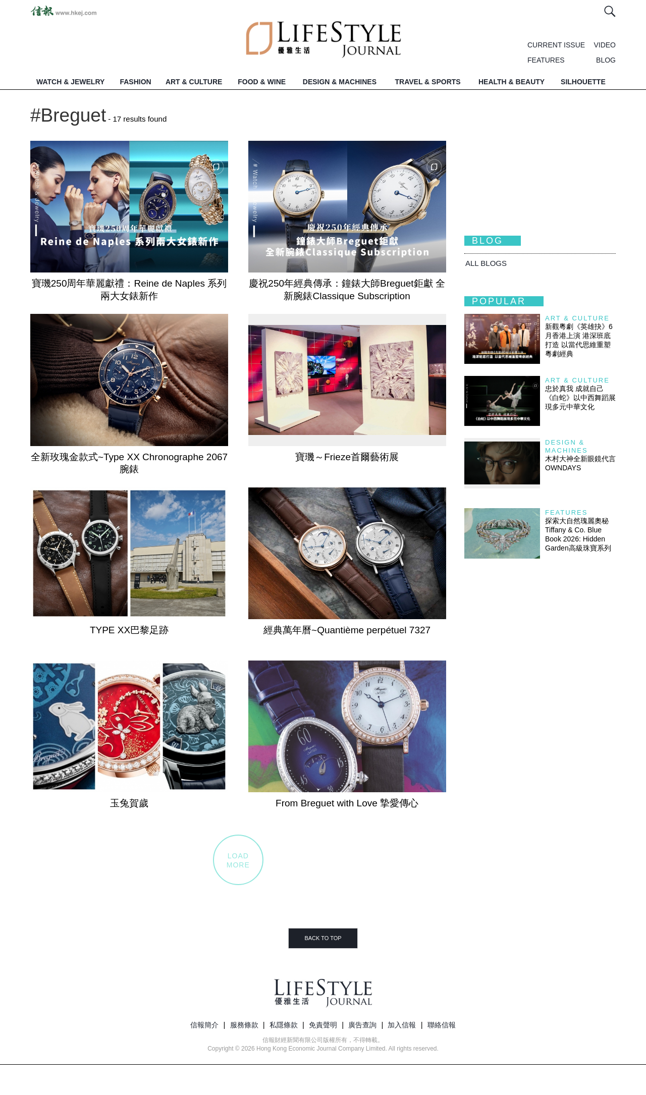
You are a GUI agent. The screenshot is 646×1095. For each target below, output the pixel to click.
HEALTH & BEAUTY (511, 82)
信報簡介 (204, 1025)
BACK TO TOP (322, 938)
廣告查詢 (362, 1025)
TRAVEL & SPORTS (428, 82)
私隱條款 (284, 1025)
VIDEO (605, 45)
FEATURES (546, 60)
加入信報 (402, 1025)
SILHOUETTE (583, 82)
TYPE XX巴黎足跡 (129, 630)
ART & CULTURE (194, 82)
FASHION (135, 82)
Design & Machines (566, 446)
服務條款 (244, 1025)
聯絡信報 (441, 1025)
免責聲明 (323, 1025)
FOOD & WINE (262, 82)
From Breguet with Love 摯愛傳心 (347, 803)
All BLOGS (486, 263)
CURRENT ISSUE (556, 45)
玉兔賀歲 (129, 803)
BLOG (606, 60)
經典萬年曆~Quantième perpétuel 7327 (346, 630)
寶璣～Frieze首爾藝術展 (347, 457)
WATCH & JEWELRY (70, 82)
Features (566, 512)
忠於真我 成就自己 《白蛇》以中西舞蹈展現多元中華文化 (580, 398)
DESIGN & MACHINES (339, 82)
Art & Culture (577, 318)
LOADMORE (238, 860)
